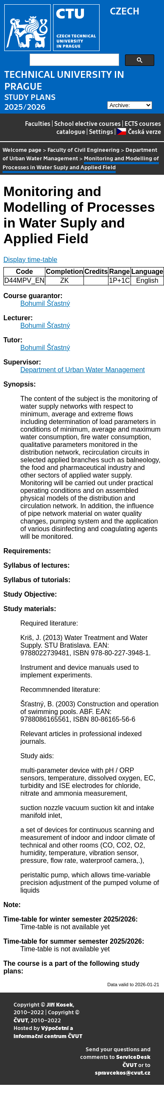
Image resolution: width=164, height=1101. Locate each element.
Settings (101, 131)
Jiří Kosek (60, 1004)
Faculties (37, 123)
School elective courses (87, 123)
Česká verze (139, 131)
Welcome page (22, 149)
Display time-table (30, 259)
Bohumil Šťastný (45, 303)
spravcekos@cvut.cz (122, 1072)
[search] (73, 60)
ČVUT (21, 1020)
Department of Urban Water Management (82, 369)
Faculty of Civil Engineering (83, 149)
